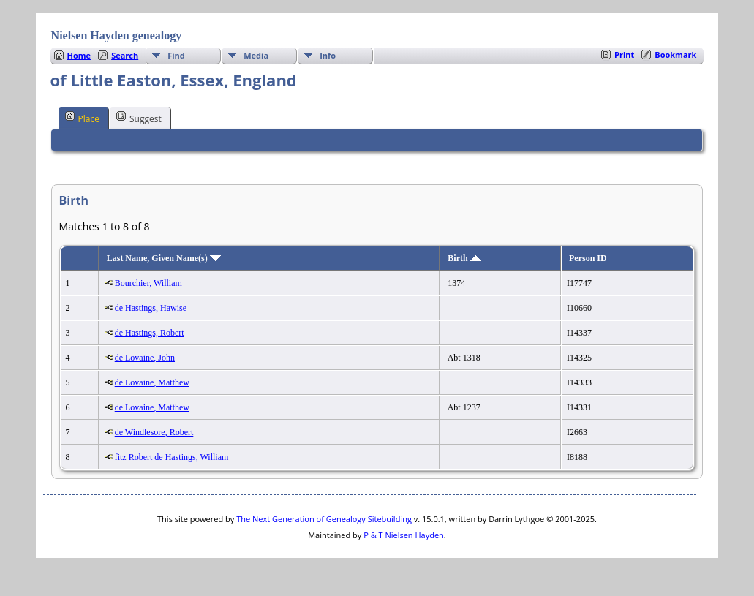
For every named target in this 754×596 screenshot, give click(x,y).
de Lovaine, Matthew (152, 382)
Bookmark (675, 54)
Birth (464, 258)
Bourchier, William (148, 283)
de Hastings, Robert (149, 333)
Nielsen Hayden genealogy (116, 35)
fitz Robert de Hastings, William (172, 457)
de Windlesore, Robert (154, 432)
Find (176, 55)
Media (256, 55)
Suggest (139, 117)
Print (624, 54)
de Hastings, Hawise (150, 308)
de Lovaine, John (145, 357)
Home (79, 55)
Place (82, 117)
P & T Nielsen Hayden (403, 534)
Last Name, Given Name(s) (164, 258)
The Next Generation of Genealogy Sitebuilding (324, 518)
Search (124, 55)
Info (328, 55)
